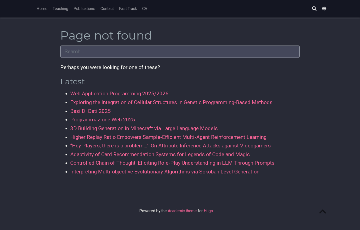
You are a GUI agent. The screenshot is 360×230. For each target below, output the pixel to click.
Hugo (208, 210)
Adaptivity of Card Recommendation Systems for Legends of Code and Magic (160, 154)
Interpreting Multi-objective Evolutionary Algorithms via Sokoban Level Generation (165, 172)
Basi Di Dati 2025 (90, 111)
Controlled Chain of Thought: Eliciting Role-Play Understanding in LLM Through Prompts (172, 163)
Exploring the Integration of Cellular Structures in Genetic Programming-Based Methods (171, 102)
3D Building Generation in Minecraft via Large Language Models (144, 128)
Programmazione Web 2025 (102, 120)
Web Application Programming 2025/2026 (119, 94)
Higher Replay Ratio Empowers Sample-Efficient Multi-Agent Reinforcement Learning (168, 137)
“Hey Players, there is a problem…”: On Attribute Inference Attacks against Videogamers (170, 146)
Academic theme (182, 210)
